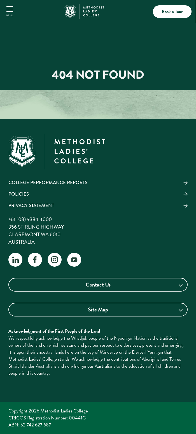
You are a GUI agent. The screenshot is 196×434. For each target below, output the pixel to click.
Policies (18, 194)
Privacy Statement (31, 205)
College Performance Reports (47, 182)
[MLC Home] (84, 10)
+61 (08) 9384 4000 (30, 219)
